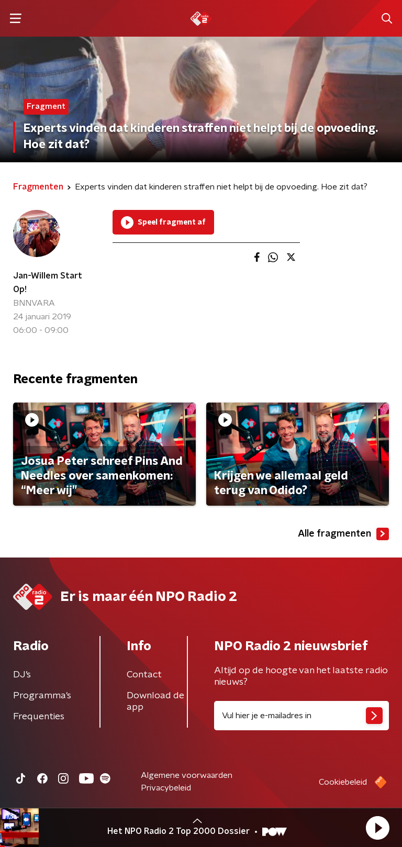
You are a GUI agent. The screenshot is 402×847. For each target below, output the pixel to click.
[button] (377, 827)
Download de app (155, 701)
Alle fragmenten (343, 534)
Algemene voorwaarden (186, 775)
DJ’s (22, 674)
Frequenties (38, 716)
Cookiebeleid (343, 782)
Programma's (42, 695)
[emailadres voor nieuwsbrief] (301, 715)
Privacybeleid (166, 788)
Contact (144, 674)
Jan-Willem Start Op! (47, 283)
